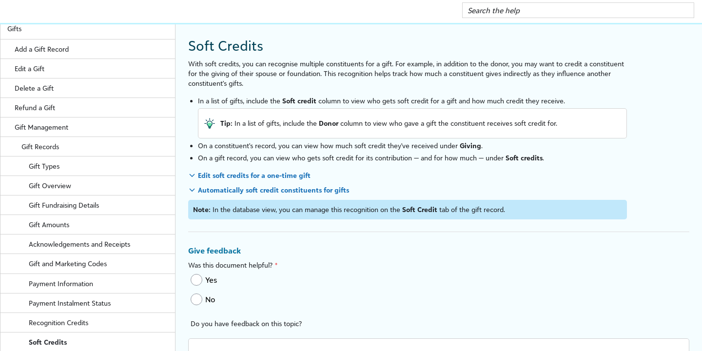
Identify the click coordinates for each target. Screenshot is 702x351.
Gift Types (102, 166)
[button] (683, 10)
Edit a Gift (29, 68)
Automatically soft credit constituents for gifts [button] (273, 190)
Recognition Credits (102, 322)
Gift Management (95, 126)
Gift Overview (50, 185)
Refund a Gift (35, 107)
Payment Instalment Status (102, 302)
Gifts (91, 28)
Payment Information (102, 283)
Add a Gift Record (95, 48)
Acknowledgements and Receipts (102, 244)
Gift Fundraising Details (102, 204)
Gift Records (98, 146)
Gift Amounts (49, 224)
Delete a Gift (34, 88)
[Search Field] (578, 10)
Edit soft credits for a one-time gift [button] (254, 175)
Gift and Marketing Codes (68, 263)
